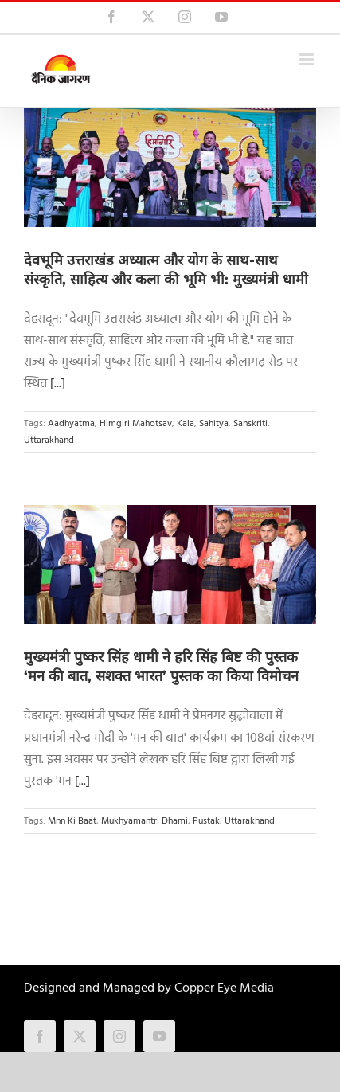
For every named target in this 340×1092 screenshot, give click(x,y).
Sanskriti (250, 424)
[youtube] (159, 1036)
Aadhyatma (71, 424)
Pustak (206, 821)
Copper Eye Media (224, 988)
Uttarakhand (49, 440)
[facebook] (40, 1036)
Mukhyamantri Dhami (144, 821)
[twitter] (80, 1036)
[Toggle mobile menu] (307, 59)
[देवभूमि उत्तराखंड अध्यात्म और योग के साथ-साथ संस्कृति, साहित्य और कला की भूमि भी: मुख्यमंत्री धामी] (170, 167)
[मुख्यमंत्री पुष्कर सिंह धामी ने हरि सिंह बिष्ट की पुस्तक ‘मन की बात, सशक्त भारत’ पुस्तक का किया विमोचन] (170, 564)
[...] (57, 384)
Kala (185, 424)
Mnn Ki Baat (72, 821)
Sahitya (214, 424)
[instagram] (119, 1036)
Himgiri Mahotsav (136, 424)
